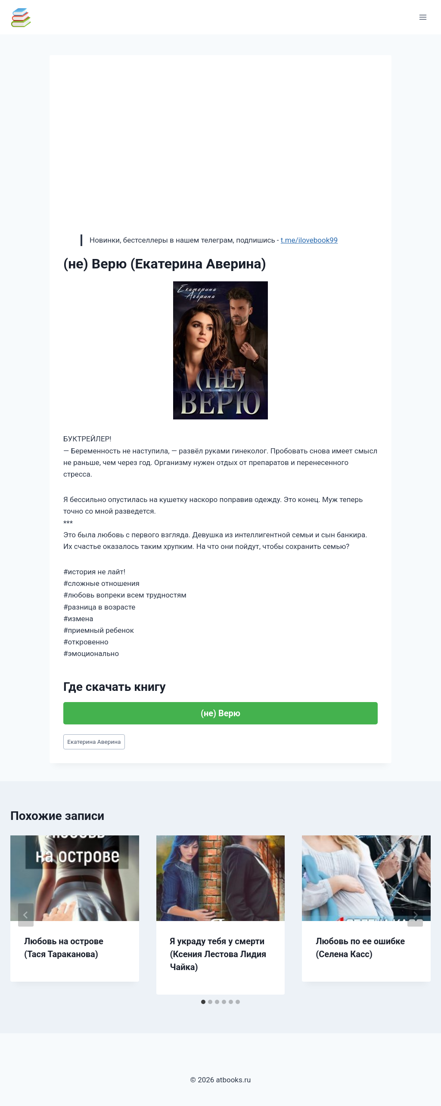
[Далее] (415, 915)
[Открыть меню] (423, 17)
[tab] (203, 1002)
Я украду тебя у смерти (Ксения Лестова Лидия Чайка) (218, 954)
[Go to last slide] (26, 915)
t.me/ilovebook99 (309, 240)
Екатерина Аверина (94, 741)
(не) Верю (220, 713)
